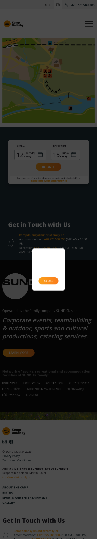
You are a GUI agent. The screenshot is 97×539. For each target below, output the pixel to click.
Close (48, 281)
